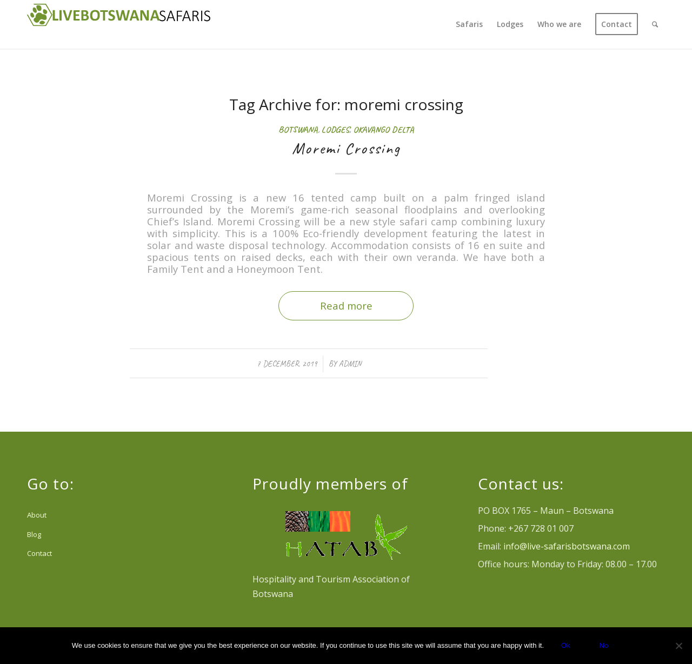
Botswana (298, 129)
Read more (346, 305)
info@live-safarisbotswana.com (566, 546)
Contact (39, 553)
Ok (565, 645)
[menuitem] (469, 24)
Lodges (335, 129)
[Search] (655, 24)
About (36, 515)
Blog (34, 534)
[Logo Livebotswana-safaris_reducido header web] (119, 24)
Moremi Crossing (346, 148)
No (604, 645)
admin (350, 363)
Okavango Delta (383, 129)
